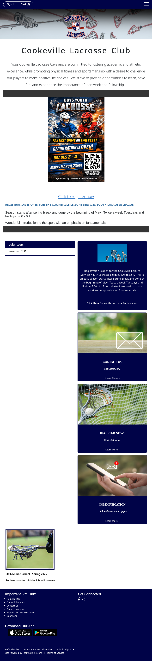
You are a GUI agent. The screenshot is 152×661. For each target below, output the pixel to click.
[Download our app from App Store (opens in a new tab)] (20, 632)
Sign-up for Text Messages (21, 612)
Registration (13, 598)
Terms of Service (55, 652)
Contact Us (12, 605)
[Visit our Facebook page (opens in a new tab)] (80, 599)
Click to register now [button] (76, 196)
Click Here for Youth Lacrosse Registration (112, 303)
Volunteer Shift (18, 251)
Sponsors (12, 615)
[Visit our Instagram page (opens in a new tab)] (84, 599)
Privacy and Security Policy (38, 649)
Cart (25, 4)
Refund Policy (12, 649)
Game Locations (15, 609)
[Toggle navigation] (146, 4)
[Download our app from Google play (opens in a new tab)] (45, 632)
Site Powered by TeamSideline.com (23, 652)
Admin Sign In (65, 649)
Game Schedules (15, 602)
